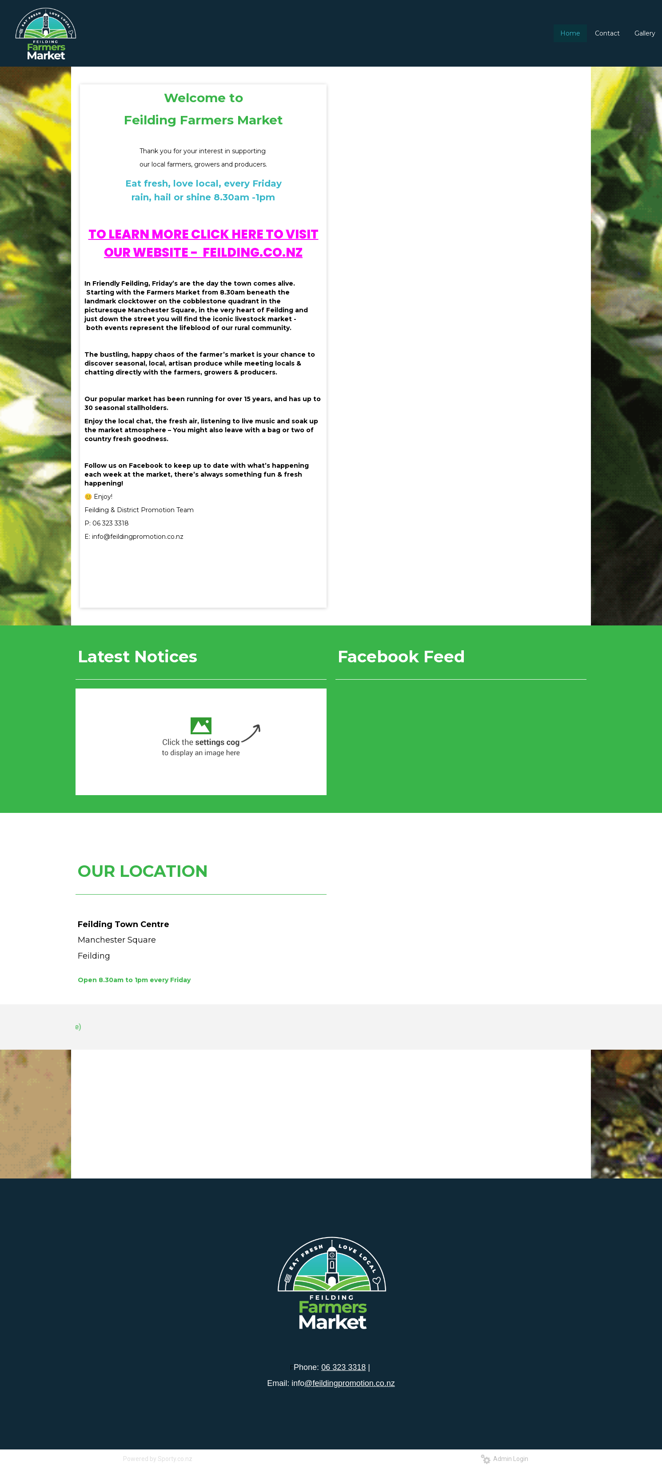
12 (494, 248)
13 (501, 248)
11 (486, 248)
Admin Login (504, 1458)
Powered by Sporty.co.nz (157, 1458)
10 (479, 248)
